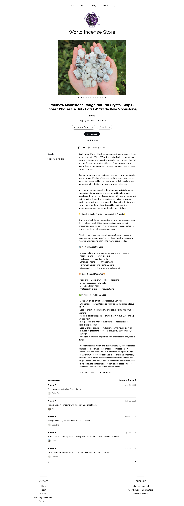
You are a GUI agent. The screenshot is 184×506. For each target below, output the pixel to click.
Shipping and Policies (43, 497)
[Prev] (49, 462)
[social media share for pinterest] (89, 147)
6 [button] (93, 97)
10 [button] (102, 97)
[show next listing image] (105, 98)
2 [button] (83, 97)
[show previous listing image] (78, 98)
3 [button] (86, 97)
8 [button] (97, 97)
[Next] (135, 462)
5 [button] (90, 97)
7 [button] (95, 97)
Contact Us (43, 501)
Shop (72, 5)
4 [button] (88, 97)
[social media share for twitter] (84, 147)
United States (95, 120)
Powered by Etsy (140, 493)
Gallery (93, 5)
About (82, 5)
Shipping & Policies (56, 159)
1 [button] (81, 97)
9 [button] (100, 97)
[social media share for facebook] (79, 147)
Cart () (104, 5)
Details (52, 154)
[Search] (114, 6)
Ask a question (99, 147)
